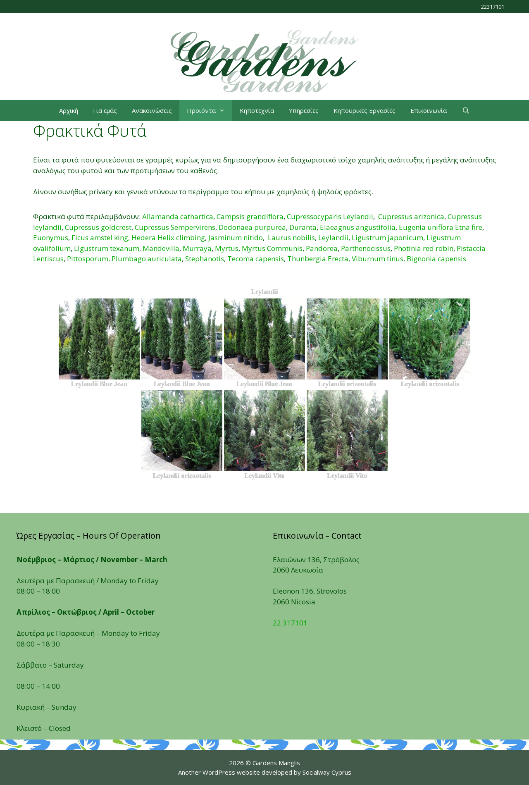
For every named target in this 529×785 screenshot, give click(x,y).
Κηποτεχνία (257, 110)
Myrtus (226, 248)
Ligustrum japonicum (387, 237)
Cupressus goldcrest (98, 227)
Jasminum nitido (235, 237)
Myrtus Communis (272, 248)
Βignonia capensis (436, 258)
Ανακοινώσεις (152, 110)
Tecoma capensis (255, 258)
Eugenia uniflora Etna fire (440, 227)
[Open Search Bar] (465, 110)
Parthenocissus (366, 248)
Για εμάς (105, 110)
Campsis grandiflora (250, 216)
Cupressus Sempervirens (175, 227)
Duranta (303, 227)
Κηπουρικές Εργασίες (365, 110)
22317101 (492, 6)
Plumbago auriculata (147, 258)
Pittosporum (87, 258)
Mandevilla (161, 248)
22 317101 (290, 623)
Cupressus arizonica (411, 216)
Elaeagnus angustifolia (358, 227)
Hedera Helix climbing (168, 237)
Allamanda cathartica (177, 216)
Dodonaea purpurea (252, 227)
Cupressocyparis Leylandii (330, 216)
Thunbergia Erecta (317, 258)
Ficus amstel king (99, 237)
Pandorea (322, 248)
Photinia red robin (423, 248)
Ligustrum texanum (106, 248)
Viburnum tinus (377, 258)
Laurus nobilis (291, 237)
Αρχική (68, 110)
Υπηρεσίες (304, 110)
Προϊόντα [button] (209, 110)
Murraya (197, 248)
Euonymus (50, 237)
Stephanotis (204, 258)
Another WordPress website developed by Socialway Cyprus (264, 772)
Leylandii (333, 237)
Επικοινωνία (428, 110)
